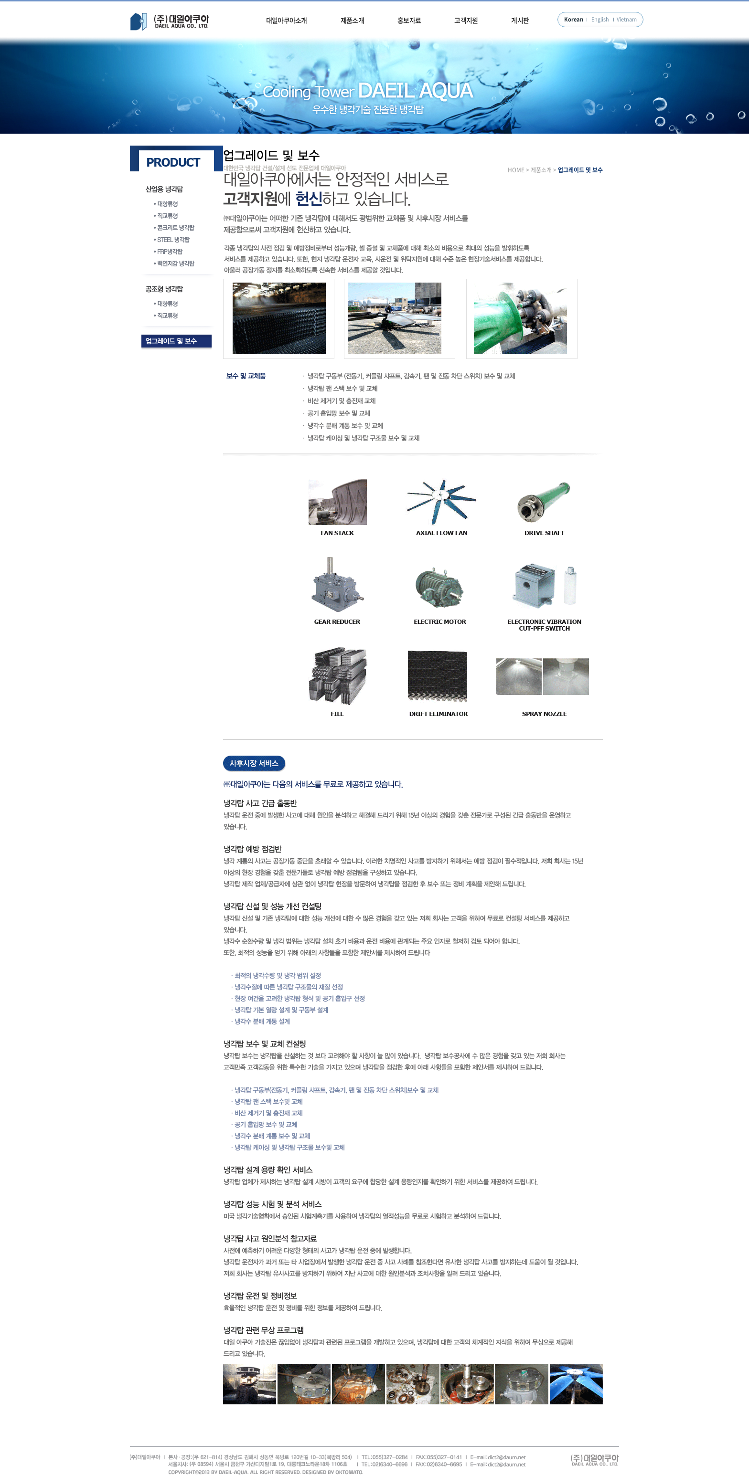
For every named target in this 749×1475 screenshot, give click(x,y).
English (600, 19)
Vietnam (627, 19)
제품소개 (352, 20)
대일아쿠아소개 (286, 20)
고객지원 (466, 20)
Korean (573, 19)
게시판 (520, 20)
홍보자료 (409, 20)
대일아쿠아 (170, 21)
